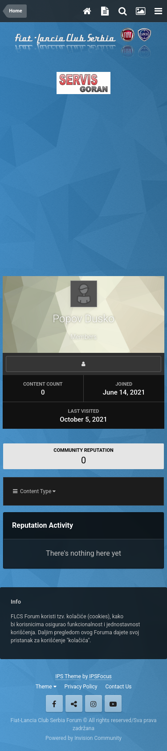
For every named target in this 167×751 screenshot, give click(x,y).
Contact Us (118, 687)
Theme (46, 687)
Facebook (54, 703)
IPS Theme (68, 676)
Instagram (93, 703)
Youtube (113, 703)
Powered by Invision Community (83, 738)
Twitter (73, 703)
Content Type (34, 491)
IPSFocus (100, 676)
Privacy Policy (81, 687)
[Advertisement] (83, 182)
